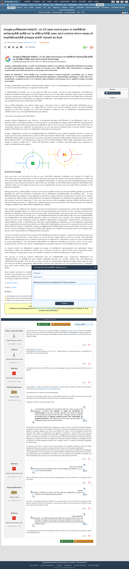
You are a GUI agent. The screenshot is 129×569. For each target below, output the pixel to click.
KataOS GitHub (12, 284)
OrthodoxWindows (14, 391)
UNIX (78, 12)
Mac (49, 7)
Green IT (72, 7)
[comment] (64, 292)
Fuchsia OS (38, 353)
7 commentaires (44, 44)
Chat (56, 2)
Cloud (31, 5)
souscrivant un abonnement (46, 310)
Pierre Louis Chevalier (14, 335)
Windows (19, 7)
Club (96, 2)
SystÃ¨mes (100, 5)
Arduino (31, 7)
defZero (14, 353)
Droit (90, 2)
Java (52, 5)
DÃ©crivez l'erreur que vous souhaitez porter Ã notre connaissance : (64, 291)
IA (35, 5)
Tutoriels (36, 2)
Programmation (72, 5)
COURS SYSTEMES (57, 12)
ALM (39, 5)
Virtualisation (105, 7)
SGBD (80, 5)
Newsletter (64, 2)
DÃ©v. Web (58, 5)
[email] (70, 277)
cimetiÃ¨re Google (73, 334)
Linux (25, 7)
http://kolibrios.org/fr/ (55, 392)
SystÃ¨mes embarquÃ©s (93, 7)
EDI (65, 5)
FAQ (43, 2)
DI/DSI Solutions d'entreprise (19, 5)
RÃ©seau (64, 7)
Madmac (14, 372)
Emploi (74, 2)
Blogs (49, 2)
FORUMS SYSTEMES (44, 12)
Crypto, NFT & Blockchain (66, 10)
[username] (70, 273)
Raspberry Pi (56, 7)
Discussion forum (112, 93)
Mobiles (92, 5)
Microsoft (46, 5)
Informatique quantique (118, 7)
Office (86, 5)
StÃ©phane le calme (29, 44)
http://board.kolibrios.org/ (42, 392)
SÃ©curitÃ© (80, 7)
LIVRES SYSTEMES (69, 12)
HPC (45, 7)
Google (13, 289)
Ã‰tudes (82, 2)
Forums (27, 2)
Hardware (38, 7)
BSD (83, 12)
